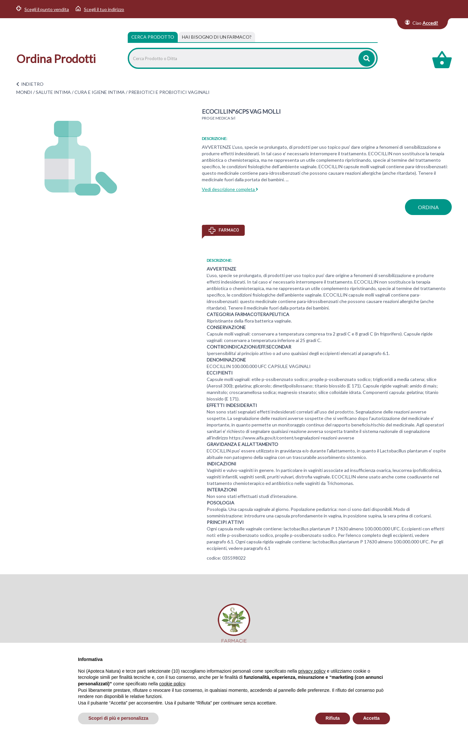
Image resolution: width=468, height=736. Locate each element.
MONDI (24, 92)
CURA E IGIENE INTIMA (99, 92)
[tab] (216, 37)
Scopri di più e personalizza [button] (118, 718)
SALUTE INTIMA (53, 92)
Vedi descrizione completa (230, 189)
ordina (428, 207)
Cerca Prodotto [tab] (152, 37)
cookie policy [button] (172, 683)
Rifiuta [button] (333, 718)
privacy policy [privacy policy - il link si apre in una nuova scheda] (312, 671)
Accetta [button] (371, 718)
